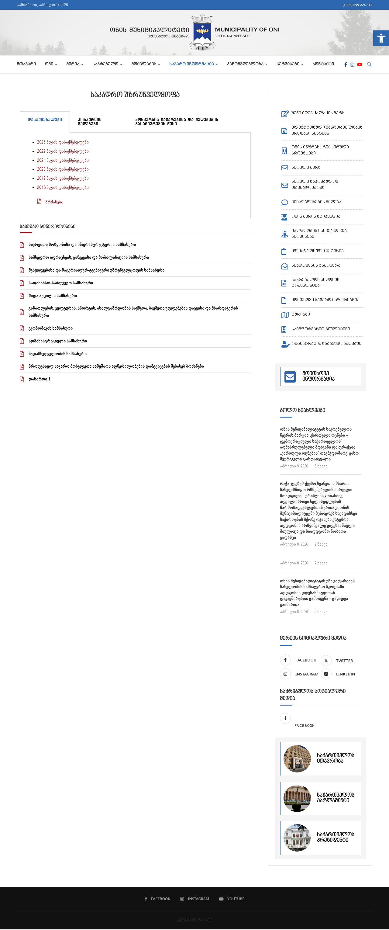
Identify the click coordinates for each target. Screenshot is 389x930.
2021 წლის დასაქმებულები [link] (63, 160)
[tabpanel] (135, 175)
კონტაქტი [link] (323, 64)
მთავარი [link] (26, 64)
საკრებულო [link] (105, 64)
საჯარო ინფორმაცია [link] (191, 64)
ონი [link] (49, 64)
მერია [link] (72, 64)
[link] (381, 38)
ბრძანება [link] (54, 202)
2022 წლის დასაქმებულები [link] (63, 151)
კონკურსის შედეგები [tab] (90, 122)
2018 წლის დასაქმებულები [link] (63, 187)
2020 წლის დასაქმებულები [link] (63, 169)
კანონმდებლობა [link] (245, 64)
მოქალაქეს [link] (143, 64)
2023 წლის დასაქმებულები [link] (63, 142)
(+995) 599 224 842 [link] (357, 4)
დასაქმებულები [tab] (45, 120)
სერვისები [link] (288, 64)
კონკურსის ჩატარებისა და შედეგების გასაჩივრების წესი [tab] (176, 122)
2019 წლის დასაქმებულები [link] (63, 178)
